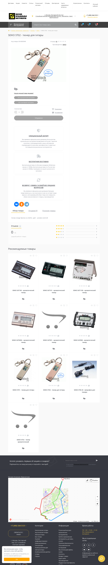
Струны (37, 556)
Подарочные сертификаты (67, 563)
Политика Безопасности (81, 464)
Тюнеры (32, 30)
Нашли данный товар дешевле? (24, 93)
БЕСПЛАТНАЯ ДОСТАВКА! (39, 162)
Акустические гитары (41, 532)
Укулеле (37, 539)
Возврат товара (63, 556)
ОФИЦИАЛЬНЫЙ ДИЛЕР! (38, 136)
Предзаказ (39, 118)
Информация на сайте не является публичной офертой (90, 555)
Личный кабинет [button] (95, 5)
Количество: (18, 109)
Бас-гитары (38, 537)
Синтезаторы (39, 545)
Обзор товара (18, 211)
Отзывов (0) (32, 211)
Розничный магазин (38, 4)
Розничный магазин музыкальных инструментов (65, 532)
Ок (17, 559)
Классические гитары (41, 530)
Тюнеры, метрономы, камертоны (20, 30)
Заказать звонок (93, 17)
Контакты (87, 3)
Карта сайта (62, 558)
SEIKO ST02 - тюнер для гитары (54, 390)
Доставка (11, 3)
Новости (24, 3)
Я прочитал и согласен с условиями (81, 465)
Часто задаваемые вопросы (64, 5)
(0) (56, 41)
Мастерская (55, 3)
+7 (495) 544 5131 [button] (18, 526)
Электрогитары (39, 534)
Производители (63, 560)
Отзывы (47, 3)
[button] (54, 16)
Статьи (31, 3)
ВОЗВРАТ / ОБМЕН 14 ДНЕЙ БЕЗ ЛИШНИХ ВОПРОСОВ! (38, 186)
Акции (18, 3)
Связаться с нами (18, 533)
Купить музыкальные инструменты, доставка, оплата (66, 539)
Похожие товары (48, 211)
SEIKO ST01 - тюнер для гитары (23, 390)
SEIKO (38, 30)
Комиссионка (77, 3)
